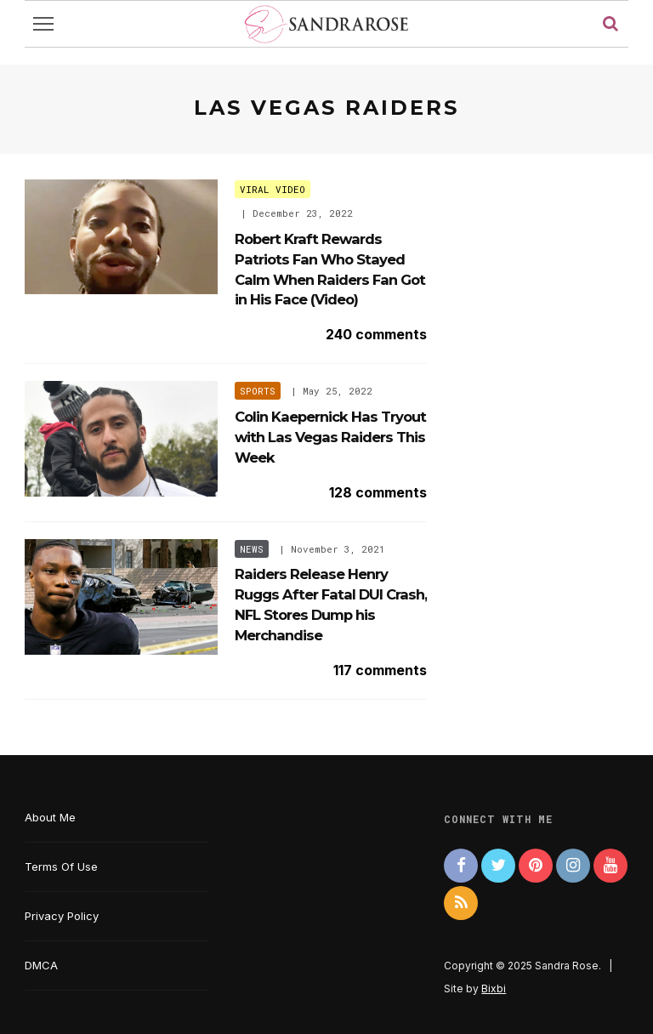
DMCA (41, 965)
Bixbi (493, 988)
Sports (257, 390)
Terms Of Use (61, 866)
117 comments (380, 670)
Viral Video (272, 189)
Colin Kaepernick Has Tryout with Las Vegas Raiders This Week (330, 437)
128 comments (378, 492)
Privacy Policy (62, 916)
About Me (50, 817)
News (252, 549)
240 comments (376, 334)
